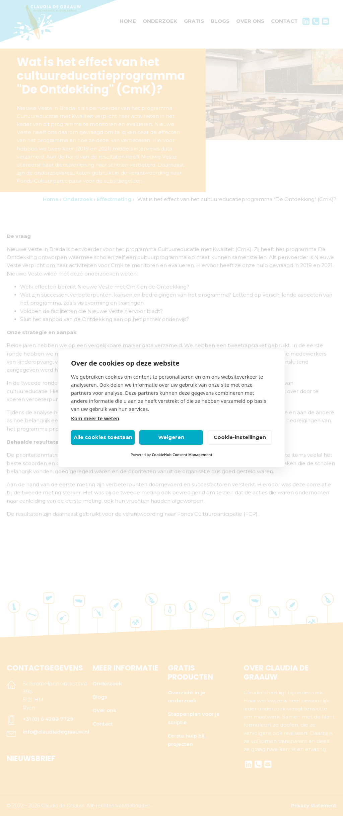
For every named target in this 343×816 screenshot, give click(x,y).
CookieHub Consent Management (182, 454)
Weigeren (171, 437)
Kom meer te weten (95, 418)
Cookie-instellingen (240, 437)
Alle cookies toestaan (103, 437)
